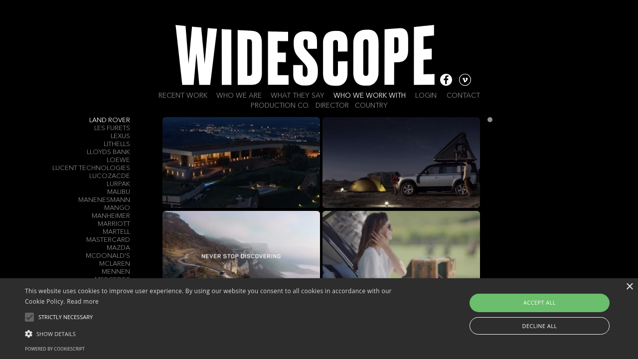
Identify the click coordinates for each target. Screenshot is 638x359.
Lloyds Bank (108, 152)
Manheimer (111, 216)
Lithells (117, 144)
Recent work (183, 95)
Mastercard (108, 240)
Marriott (114, 224)
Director (332, 105)
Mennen (116, 272)
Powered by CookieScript (55, 349)
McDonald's (108, 256)
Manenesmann (104, 200)
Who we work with (369, 95)
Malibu (118, 192)
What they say (297, 95)
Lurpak (118, 184)
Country (371, 105)
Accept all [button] (539, 302)
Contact (463, 95)
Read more (83, 301)
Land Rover (109, 120)
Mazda (118, 248)
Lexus (120, 136)
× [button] (629, 287)
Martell (116, 232)
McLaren (114, 264)
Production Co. (280, 105)
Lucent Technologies (91, 168)
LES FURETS (112, 128)
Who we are (239, 95)
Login (426, 95)
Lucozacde (109, 176)
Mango (117, 208)
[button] (216, 333)
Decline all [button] (539, 326)
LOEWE (118, 160)
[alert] (319, 318)
